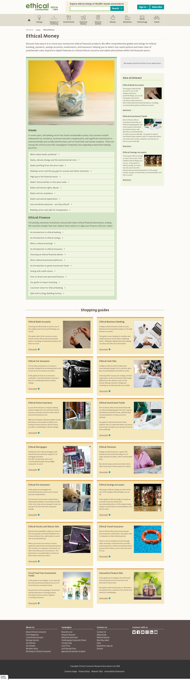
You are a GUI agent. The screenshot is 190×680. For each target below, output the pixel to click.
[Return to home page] (42, 6)
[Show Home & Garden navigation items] (98, 20)
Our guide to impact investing (43, 282)
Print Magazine (32, 634)
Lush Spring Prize (68, 648)
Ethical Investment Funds (135, 116)
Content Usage (70, 671)
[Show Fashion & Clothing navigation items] (54, 20)
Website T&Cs (97, 671)
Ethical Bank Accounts (133, 85)
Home (38, 30)
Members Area (32, 648)
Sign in (143, 6)
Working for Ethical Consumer (38, 651)
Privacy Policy (84, 671)
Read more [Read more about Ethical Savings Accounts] (128, 180)
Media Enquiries (103, 637)
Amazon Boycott (68, 634)
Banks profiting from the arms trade (46, 165)
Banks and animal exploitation (44, 198)
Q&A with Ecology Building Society (46, 293)
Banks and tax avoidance (41, 193)
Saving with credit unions (41, 271)
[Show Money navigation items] (113, 20)
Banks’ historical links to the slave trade (48, 182)
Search (117, 8)
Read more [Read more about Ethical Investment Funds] (128, 146)
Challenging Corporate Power (73, 640)
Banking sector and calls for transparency (49, 209)
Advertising (101, 634)
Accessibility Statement (114, 671)
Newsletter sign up (105, 645)
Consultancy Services (34, 637)
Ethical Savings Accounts (134, 152)
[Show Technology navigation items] (142, 20)
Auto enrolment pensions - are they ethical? (49, 204)
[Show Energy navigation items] (39, 20)
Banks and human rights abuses (44, 187)
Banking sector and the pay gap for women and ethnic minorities (59, 171)
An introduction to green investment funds (49, 265)
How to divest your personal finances (47, 276)
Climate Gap (66, 643)
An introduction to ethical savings (45, 237)
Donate (100, 648)
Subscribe (157, 6)
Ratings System (32, 640)
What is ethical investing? (41, 243)
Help (99, 643)
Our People (30, 645)
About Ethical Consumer (36, 632)
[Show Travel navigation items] (157, 20)
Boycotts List (67, 632)
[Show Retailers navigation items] (127, 20)
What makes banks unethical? (43, 154)
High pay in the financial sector (44, 176)
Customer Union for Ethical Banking (46, 287)
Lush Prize (65, 645)
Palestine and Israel (69, 637)
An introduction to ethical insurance (46, 249)
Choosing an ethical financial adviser (46, 254)
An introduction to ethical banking (45, 232)
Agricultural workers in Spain (73, 651)
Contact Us (101, 632)
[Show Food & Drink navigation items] (68, 20)
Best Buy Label (103, 640)
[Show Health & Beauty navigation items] (83, 20)
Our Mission (31, 643)
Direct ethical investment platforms (46, 260)
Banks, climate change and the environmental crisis (53, 160)
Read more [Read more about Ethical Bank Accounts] (128, 110)
